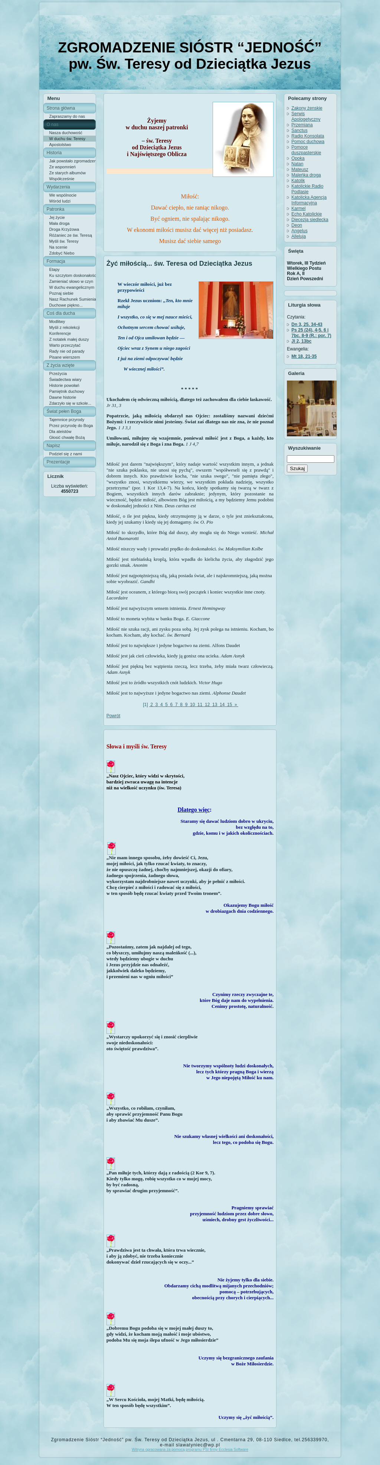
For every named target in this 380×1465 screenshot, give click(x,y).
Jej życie (57, 217)
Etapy (54, 269)
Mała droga (59, 223)
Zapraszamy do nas (67, 116)
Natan (297, 163)
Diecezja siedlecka (309, 219)
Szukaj (297, 468)
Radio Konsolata (307, 136)
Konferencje (60, 333)
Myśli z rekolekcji (64, 327)
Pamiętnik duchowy (66, 391)
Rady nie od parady (66, 351)
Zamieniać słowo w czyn (71, 281)
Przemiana (301, 124)
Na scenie (58, 247)
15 (229, 704)
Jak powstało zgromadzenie (72, 161)
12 (207, 704)
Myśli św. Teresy (63, 241)
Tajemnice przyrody (66, 419)
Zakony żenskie (306, 108)
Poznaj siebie (61, 293)
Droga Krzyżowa (64, 229)
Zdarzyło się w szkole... (70, 403)
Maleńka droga (306, 175)
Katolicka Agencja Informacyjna (309, 200)
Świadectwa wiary (65, 379)
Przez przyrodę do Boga (71, 425)
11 (200, 704)
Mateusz (299, 169)
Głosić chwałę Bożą (67, 437)
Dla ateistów (60, 431)
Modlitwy (57, 321)
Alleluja (298, 236)
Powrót (113, 715)
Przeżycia (58, 373)
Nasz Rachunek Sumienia (72, 299)
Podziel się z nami (65, 454)
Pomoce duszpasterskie (306, 150)
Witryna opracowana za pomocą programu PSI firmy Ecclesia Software (190, 1450)
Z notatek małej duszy (69, 339)
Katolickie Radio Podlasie (307, 189)
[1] (145, 704)
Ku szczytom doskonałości (72, 275)
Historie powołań (64, 385)
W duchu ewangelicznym (71, 287)
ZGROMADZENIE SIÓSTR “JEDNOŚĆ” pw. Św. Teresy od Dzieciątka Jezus (190, 55)
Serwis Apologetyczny (305, 116)
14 (222, 704)
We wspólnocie (62, 195)
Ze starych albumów (67, 173)
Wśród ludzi (59, 201)
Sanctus (299, 130)
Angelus (299, 230)
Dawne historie (62, 397)
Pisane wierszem (64, 357)
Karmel (298, 208)
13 (215, 704)
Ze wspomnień (62, 167)
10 (192, 704)
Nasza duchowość (65, 132)
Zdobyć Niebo (61, 253)
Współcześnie (61, 179)
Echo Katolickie (306, 214)
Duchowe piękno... (66, 305)
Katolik (298, 180)
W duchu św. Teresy (67, 138)
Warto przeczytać (65, 345)
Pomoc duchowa (307, 141)
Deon (296, 225)
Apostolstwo (60, 144)
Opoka (297, 158)
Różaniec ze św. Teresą (70, 235)
